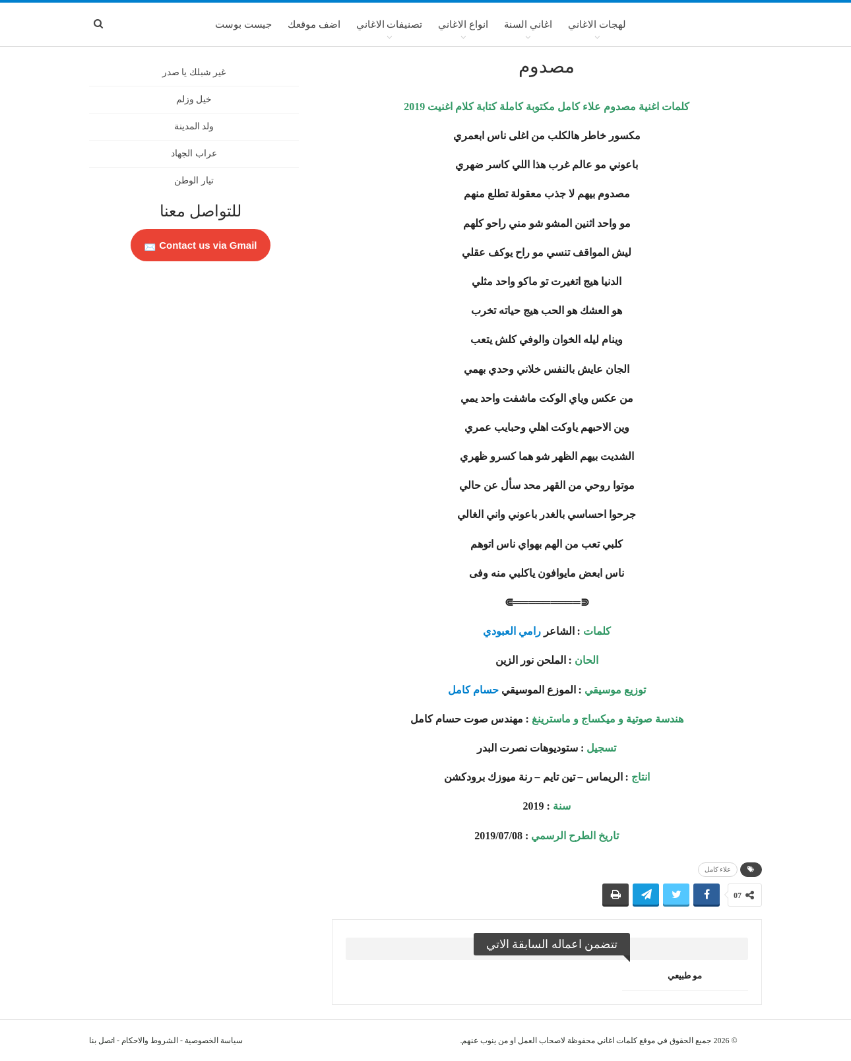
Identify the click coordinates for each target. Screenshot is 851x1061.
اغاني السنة (528, 24)
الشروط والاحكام (149, 1040)
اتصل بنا (102, 1040)
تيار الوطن (194, 180)
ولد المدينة (194, 126)
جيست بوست (243, 24)
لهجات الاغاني (597, 24)
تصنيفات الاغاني (389, 24)
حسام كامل (473, 689)
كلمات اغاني (617, 1040)
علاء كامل (718, 869)
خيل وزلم (194, 99)
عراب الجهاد (194, 153)
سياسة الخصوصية (214, 1040)
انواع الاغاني (463, 24)
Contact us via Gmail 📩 (200, 245)
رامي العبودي (512, 631)
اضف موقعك (314, 24)
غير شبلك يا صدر (194, 72)
